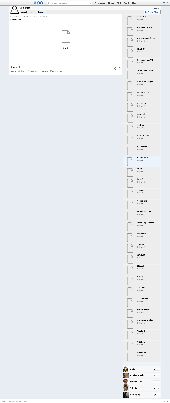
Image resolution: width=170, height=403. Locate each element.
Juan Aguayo (135, 394)
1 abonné (156, 8)
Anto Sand (134, 387)
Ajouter (156, 369)
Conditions (11, 401)
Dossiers (41, 12)
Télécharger (54, 71)
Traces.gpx (35, 16)
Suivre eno (19, 401)
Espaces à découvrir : (155, 365)
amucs (13, 16)
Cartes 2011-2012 (26, 16)
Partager (44, 71)
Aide (25, 401)
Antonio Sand (136, 381)
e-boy (132, 368)
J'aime (22, 71)
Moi (32, 12)
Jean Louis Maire (137, 375)
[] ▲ (166, 401)
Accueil (24, 12)
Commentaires (33, 71)
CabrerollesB (43, 16)
